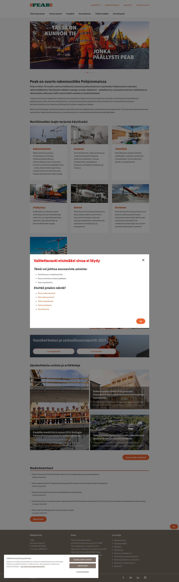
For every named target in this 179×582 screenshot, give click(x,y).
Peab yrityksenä (44, 305)
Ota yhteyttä (43, 309)
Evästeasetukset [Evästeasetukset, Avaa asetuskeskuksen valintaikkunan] (82, 572)
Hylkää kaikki (83, 566)
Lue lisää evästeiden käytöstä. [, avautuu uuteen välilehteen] (32, 566)
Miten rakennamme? (47, 293)
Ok (140, 321)
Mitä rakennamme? (46, 297)
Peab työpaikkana (45, 301)
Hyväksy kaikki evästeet (83, 560)
